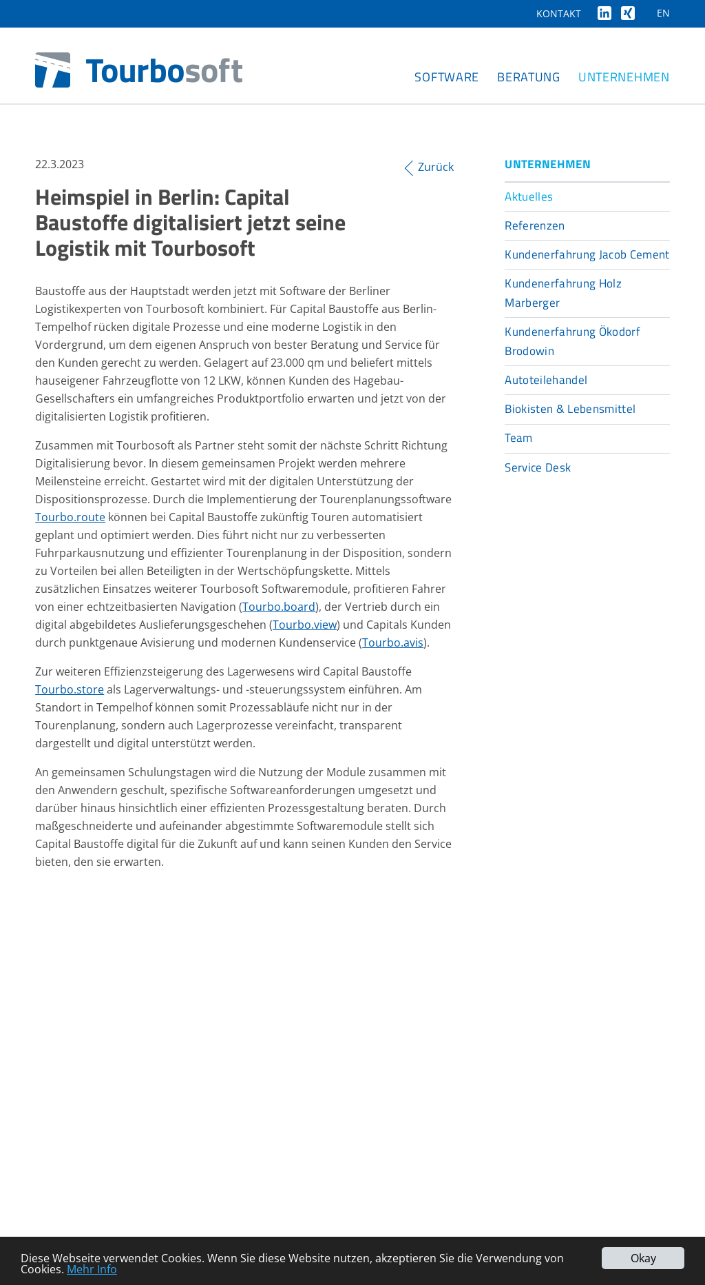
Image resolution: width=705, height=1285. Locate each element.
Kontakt (558, 13)
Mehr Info (92, 1269)
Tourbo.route (70, 517)
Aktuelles (529, 196)
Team (518, 438)
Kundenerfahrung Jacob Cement (587, 254)
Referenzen (535, 225)
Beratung (528, 77)
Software (446, 77)
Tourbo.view (305, 624)
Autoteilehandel (546, 380)
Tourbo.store (69, 689)
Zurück (436, 167)
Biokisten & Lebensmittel (570, 409)
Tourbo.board (278, 606)
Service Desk (538, 467)
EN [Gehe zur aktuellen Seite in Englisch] (663, 12)
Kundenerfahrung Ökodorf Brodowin (572, 341)
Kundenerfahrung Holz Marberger (563, 293)
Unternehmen (624, 77)
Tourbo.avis (392, 642)
